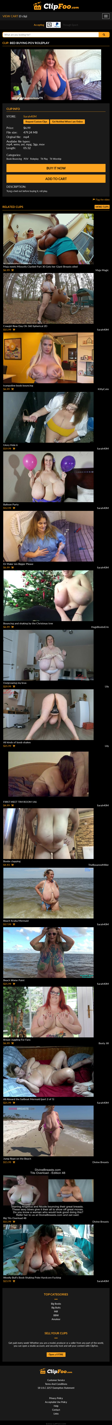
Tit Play (44, 158)
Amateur (56, 1319)
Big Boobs (56, 1303)
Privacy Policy (56, 1398)
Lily (107, 686)
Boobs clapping (11, 861)
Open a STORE (56, 1354)
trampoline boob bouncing (18, 385)
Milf (56, 1311)
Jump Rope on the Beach (17, 1158)
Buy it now (56, 168)
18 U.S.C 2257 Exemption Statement (56, 1387)
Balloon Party (11, 504)
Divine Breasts (100, 1162)
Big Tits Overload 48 (14, 1218)
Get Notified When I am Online (67, 121)
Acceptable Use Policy (56, 1402)
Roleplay (34, 158)
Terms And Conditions (56, 1384)
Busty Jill (104, 1043)
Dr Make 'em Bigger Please (18, 563)
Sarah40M (30, 116)
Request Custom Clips (36, 121)
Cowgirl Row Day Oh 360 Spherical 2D (25, 325)
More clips (102, 206)
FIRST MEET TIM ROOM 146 (20, 801)
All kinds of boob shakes (17, 742)
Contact (56, 1409)
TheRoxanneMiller (98, 864)
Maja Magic (102, 270)
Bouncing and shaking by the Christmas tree (28, 623)
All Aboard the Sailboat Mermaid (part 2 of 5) (28, 1099)
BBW (56, 1315)
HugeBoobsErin (100, 626)
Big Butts (56, 1307)
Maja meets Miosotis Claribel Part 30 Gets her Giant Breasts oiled (40, 266)
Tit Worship (55, 158)
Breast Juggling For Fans (17, 1039)
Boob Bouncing (14, 158)
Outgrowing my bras (14, 682)
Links (56, 1413)
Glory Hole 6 (10, 444)
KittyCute (103, 388)
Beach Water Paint (14, 980)
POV (26, 158)
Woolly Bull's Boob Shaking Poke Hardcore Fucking (32, 1277)
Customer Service (56, 1380)
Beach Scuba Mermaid (16, 920)
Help (56, 1406)
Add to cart (56, 179)
